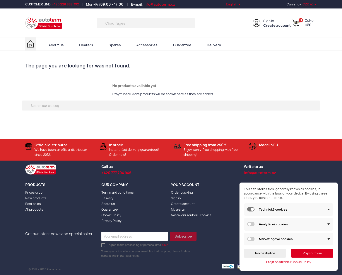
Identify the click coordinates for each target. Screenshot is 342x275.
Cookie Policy (111, 215)
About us (56, 45)
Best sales (33, 204)
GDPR (165, 245)
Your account (185, 184)
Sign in (268, 21)
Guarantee (182, 45)
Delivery (214, 45)
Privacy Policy (111, 221)
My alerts (178, 209)
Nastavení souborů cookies (191, 215)
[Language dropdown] (233, 4)
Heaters (86, 45)
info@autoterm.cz (159, 4)
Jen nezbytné (264, 253)
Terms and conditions (117, 192)
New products (35, 198)
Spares (115, 45)
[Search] (146, 23)
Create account (277, 25)
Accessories (146, 45)
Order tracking (182, 192)
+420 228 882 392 (65, 4)
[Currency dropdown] (310, 4)
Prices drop (34, 192)
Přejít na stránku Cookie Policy (288, 262)
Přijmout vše (312, 253)
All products (34, 209)
